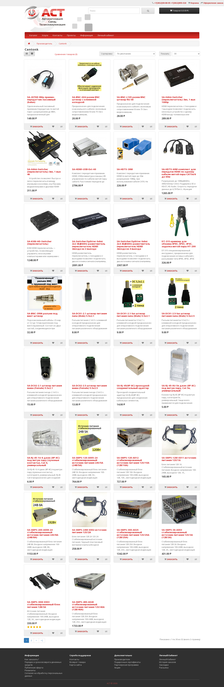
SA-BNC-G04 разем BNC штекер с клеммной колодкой (86, 100)
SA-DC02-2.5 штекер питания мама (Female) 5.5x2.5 (89, 387)
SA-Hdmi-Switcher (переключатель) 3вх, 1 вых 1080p (178, 100)
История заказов (167, 662)
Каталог (33, 35)
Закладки (164, 664)
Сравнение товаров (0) (66, 54)
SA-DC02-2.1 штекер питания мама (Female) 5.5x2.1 (44, 387)
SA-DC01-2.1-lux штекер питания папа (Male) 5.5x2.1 (133, 315)
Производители (122, 659)
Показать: (165, 53)
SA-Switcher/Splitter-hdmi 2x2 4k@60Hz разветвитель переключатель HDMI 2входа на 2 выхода (88, 245)
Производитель (44, 43)
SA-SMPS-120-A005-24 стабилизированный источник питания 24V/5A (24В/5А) (87, 461)
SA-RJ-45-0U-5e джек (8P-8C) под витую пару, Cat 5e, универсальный (179, 388)
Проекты (71, 35)
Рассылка (163, 667)
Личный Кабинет (167, 659)
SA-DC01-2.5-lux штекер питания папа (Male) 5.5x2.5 (178, 315)
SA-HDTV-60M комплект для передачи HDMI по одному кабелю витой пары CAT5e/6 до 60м (179, 173)
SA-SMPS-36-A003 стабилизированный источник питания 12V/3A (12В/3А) (177, 533)
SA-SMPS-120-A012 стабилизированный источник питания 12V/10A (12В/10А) (133, 461)
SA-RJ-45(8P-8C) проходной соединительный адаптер (133, 387)
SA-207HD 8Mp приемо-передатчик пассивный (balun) (41, 100)
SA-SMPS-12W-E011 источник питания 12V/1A (179, 459)
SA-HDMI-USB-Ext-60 (84, 169)
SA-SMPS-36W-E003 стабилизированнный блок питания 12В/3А (43, 604)
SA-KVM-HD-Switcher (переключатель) (39, 242)
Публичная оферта (34, 667)
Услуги (45, 35)
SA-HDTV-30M (125, 169)
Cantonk (63, 43)
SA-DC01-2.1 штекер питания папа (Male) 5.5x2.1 (89, 315)
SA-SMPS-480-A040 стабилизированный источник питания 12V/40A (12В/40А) (88, 605)
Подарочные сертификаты (127, 662)
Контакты (57, 35)
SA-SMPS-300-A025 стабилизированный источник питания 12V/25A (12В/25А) (133, 533)
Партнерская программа (126, 664)
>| (42, 640)
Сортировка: (107, 53)
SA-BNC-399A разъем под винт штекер (42, 315)
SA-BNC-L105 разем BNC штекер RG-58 (131, 98)
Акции (117, 667)
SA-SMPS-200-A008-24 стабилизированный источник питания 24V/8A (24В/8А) (42, 533)
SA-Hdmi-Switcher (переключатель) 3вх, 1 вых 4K (44, 172)
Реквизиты (30, 670)
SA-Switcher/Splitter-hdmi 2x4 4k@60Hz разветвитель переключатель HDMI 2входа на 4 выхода (133, 245)
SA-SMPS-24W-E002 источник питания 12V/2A (89, 531)
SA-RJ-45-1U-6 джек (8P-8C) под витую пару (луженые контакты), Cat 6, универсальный (43, 461)
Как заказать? (32, 659)
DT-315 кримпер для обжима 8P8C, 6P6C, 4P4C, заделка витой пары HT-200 (179, 244)
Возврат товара (77, 662)
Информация (86, 35)
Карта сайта (76, 664)
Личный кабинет (105, 35)
